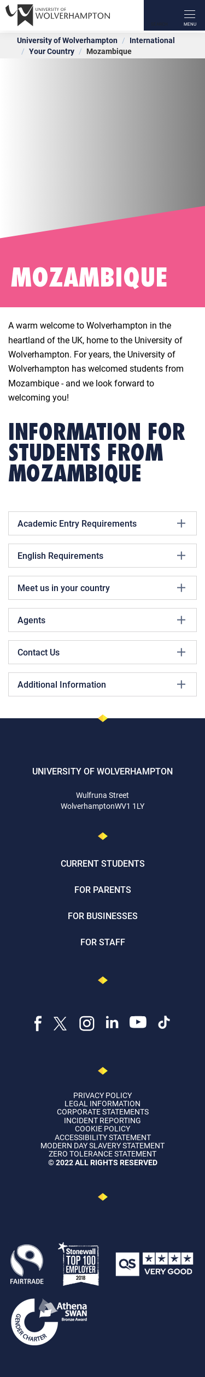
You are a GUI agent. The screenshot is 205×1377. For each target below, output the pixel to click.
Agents (101, 620)
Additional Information (101, 684)
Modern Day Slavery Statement (102, 1145)
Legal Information (102, 1103)
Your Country (51, 51)
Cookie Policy (102, 1128)
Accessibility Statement (103, 1137)
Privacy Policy (102, 1095)
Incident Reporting (102, 1120)
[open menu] (189, 15)
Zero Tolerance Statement (102, 1153)
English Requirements (101, 556)
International (152, 40)
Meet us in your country (101, 588)
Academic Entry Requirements (101, 523)
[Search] (159, 15)
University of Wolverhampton (67, 40)
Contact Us (101, 652)
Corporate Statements (103, 1111)
